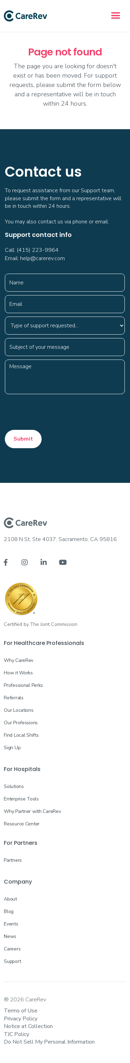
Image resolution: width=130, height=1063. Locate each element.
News (10, 936)
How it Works (18, 673)
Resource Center (22, 824)
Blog (9, 911)
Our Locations (18, 710)
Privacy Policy (20, 1018)
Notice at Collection (28, 1026)
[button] (115, 16)
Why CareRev (18, 660)
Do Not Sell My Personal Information (49, 1042)
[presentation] (57, 411)
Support (12, 961)
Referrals (13, 697)
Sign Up (12, 747)
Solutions (14, 786)
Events (11, 924)
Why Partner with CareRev (32, 811)
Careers (12, 949)
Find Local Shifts (21, 735)
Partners (13, 860)
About (10, 899)
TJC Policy (16, 1034)
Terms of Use (20, 1011)
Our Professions (21, 722)
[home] (25, 15)
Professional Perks (23, 685)
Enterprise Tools (21, 799)
